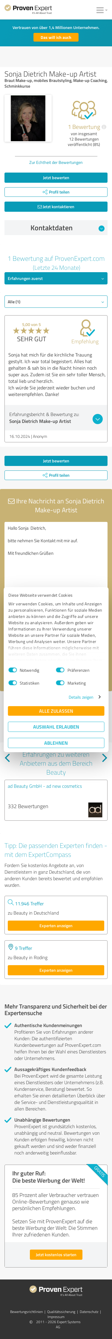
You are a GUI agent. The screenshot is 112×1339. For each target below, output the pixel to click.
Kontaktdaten (67, 228)
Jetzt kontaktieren (56, 206)
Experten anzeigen (56, 925)
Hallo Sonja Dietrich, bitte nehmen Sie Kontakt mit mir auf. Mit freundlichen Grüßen (56, 555)
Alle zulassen (56, 710)
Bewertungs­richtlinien (26, 1311)
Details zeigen (81, 697)
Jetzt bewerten (56, 177)
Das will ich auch (56, 37)
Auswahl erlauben (56, 726)
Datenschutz (89, 1311)
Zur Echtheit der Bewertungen (56, 162)
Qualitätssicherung (61, 1311)
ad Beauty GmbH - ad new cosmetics (45, 786)
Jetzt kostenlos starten (56, 1254)
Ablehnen (56, 742)
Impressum (56, 1316)
